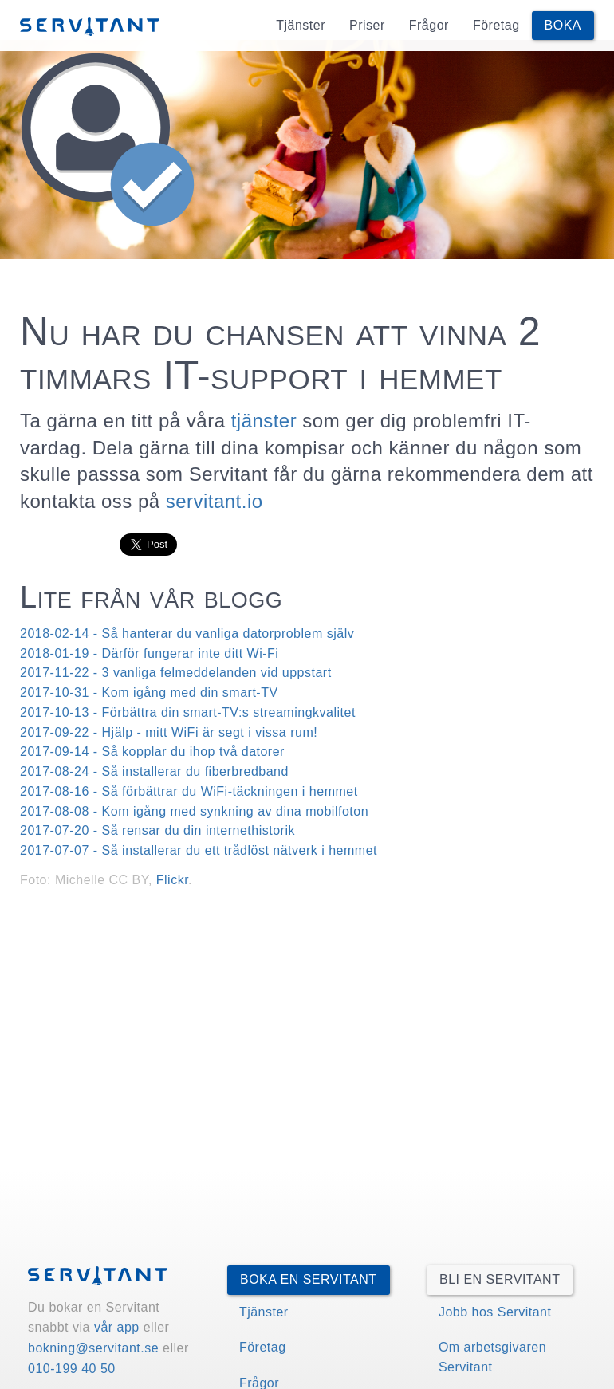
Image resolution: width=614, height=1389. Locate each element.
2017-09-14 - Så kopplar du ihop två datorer (152, 751)
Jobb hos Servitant (495, 1312)
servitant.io (214, 501)
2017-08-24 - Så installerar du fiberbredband (154, 771)
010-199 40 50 (72, 1368)
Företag (496, 25)
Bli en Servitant (499, 1279)
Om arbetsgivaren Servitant (492, 1357)
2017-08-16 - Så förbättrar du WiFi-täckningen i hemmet (189, 791)
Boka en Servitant (308, 1279)
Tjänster (300, 25)
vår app (117, 1327)
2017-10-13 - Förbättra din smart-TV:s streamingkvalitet (188, 712)
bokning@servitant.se (93, 1348)
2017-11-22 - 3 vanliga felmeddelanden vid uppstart (176, 672)
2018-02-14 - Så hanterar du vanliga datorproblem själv (187, 633)
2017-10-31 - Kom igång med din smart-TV (149, 692)
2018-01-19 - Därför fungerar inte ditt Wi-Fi (149, 653)
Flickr (172, 880)
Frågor (429, 25)
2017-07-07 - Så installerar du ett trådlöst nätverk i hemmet (198, 850)
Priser (367, 25)
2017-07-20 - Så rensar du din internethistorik (157, 830)
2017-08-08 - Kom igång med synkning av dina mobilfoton (194, 811)
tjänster (264, 420)
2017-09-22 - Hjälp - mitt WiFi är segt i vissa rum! (168, 732)
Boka (563, 25)
